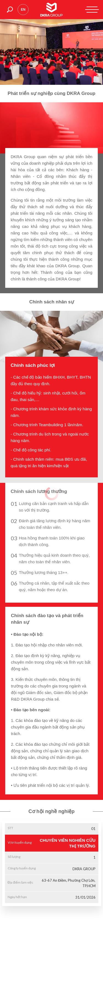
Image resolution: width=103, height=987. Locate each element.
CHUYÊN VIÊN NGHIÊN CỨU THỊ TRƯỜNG (68, 843)
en (23, 9)
